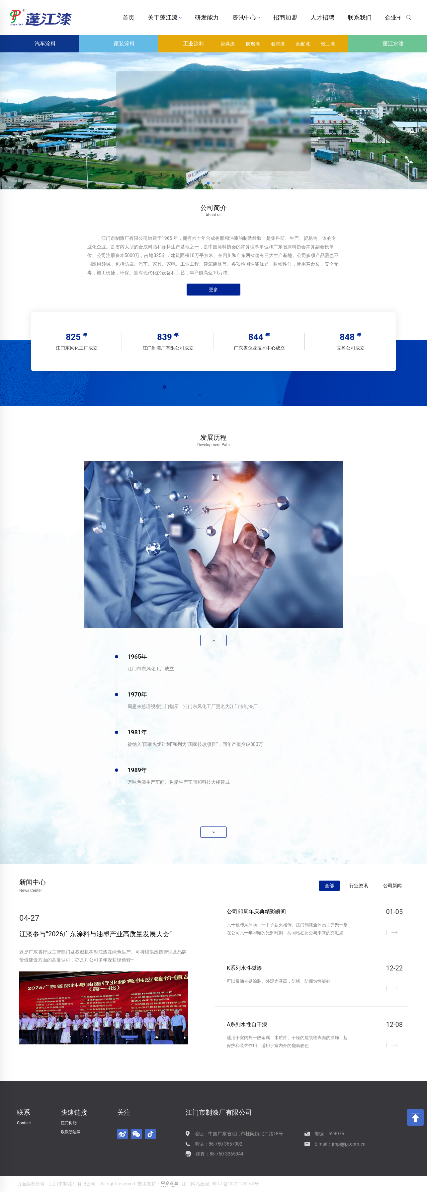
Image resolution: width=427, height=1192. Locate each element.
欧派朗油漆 (71, 1132)
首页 (128, 17)
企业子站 (399, 17)
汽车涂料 (39, 44)
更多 (213, 289)
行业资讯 (358, 885)
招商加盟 (285, 17)
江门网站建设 (196, 1183)
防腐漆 (253, 43)
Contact (24, 1123)
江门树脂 (69, 1123)
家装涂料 (118, 44)
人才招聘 (322, 17)
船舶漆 (303, 43)
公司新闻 (392, 885)
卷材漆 (278, 43)
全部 (329, 885)
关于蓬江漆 (165, 17)
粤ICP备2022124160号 (235, 1183)
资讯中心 (246, 17)
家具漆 (228, 43)
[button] (208, 183)
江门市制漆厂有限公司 (72, 1183)
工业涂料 (188, 44)
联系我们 (360, 17)
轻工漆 (328, 43)
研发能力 (207, 17)
